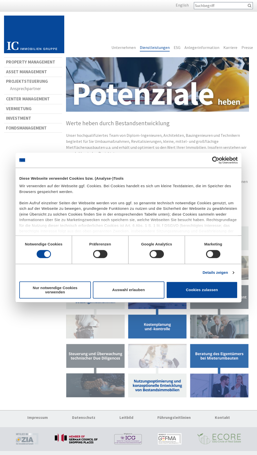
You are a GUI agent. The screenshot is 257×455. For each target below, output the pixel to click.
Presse (247, 47)
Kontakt (222, 417)
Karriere (230, 47)
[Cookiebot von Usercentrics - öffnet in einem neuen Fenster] (216, 160)
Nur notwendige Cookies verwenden (55, 290)
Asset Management (26, 72)
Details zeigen (215, 273)
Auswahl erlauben (128, 290)
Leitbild (126, 417)
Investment (18, 118)
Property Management (30, 62)
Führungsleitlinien (174, 417)
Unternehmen (123, 47)
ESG (177, 47)
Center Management (28, 99)
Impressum (37, 417)
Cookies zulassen (202, 290)
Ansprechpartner (25, 88)
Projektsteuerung (27, 81)
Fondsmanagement (26, 128)
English (182, 5)
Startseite (34, 34)
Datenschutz (83, 417)
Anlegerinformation (201, 47)
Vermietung (19, 108)
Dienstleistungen (155, 47)
